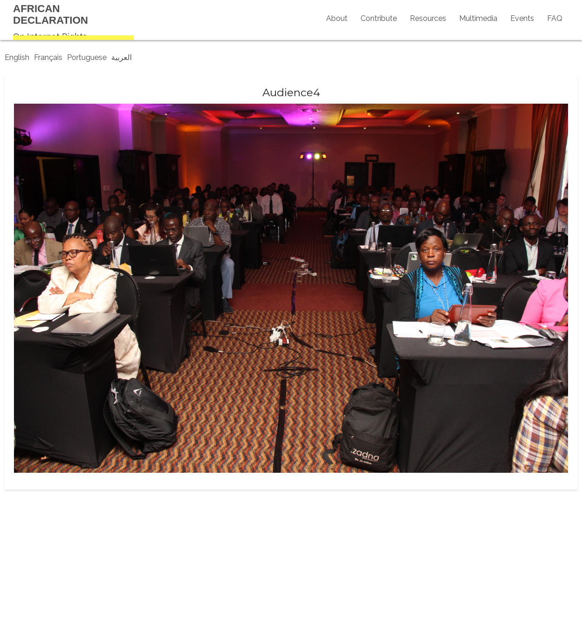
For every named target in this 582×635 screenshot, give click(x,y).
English (17, 57)
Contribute (379, 18)
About (337, 18)
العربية (121, 57)
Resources (428, 18)
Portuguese (87, 57)
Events (522, 18)
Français (48, 57)
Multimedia (478, 18)
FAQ (554, 18)
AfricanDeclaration (50, 14)
